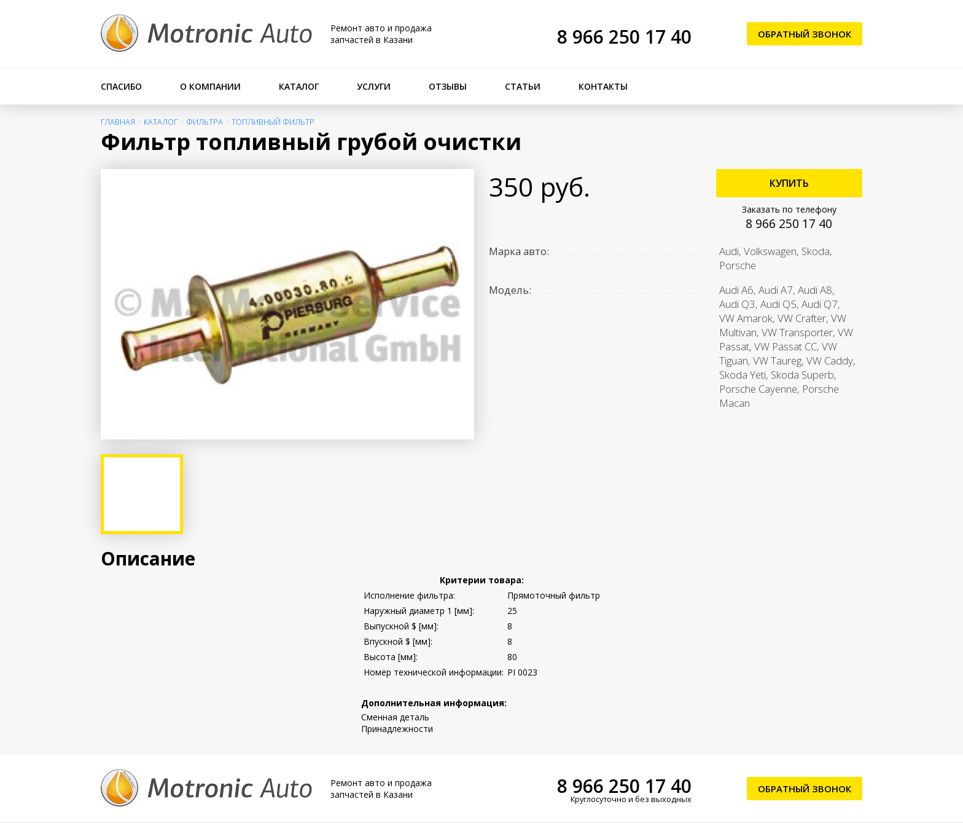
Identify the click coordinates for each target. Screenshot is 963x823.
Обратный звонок (804, 34)
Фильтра (204, 122)
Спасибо (121, 86)
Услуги (374, 86)
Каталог (299, 86)
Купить (789, 183)
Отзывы (448, 86)
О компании (210, 86)
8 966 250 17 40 (624, 36)
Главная (118, 122)
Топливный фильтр (273, 122)
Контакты (603, 86)
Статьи (522, 86)
